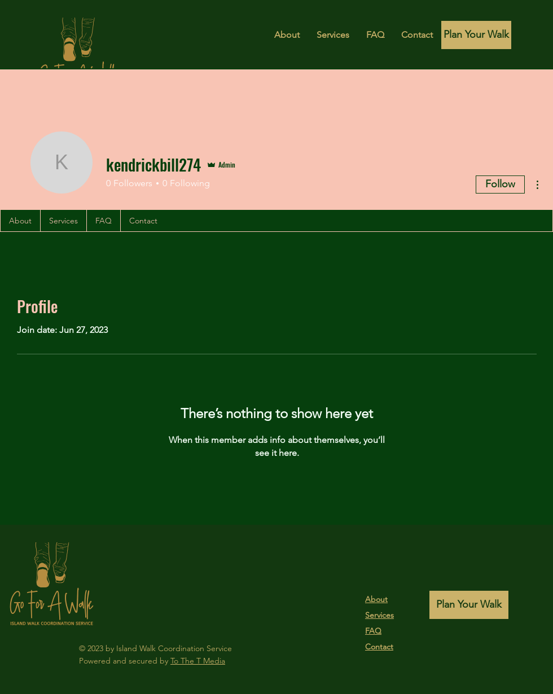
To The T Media (197, 661)
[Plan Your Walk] (476, 35)
